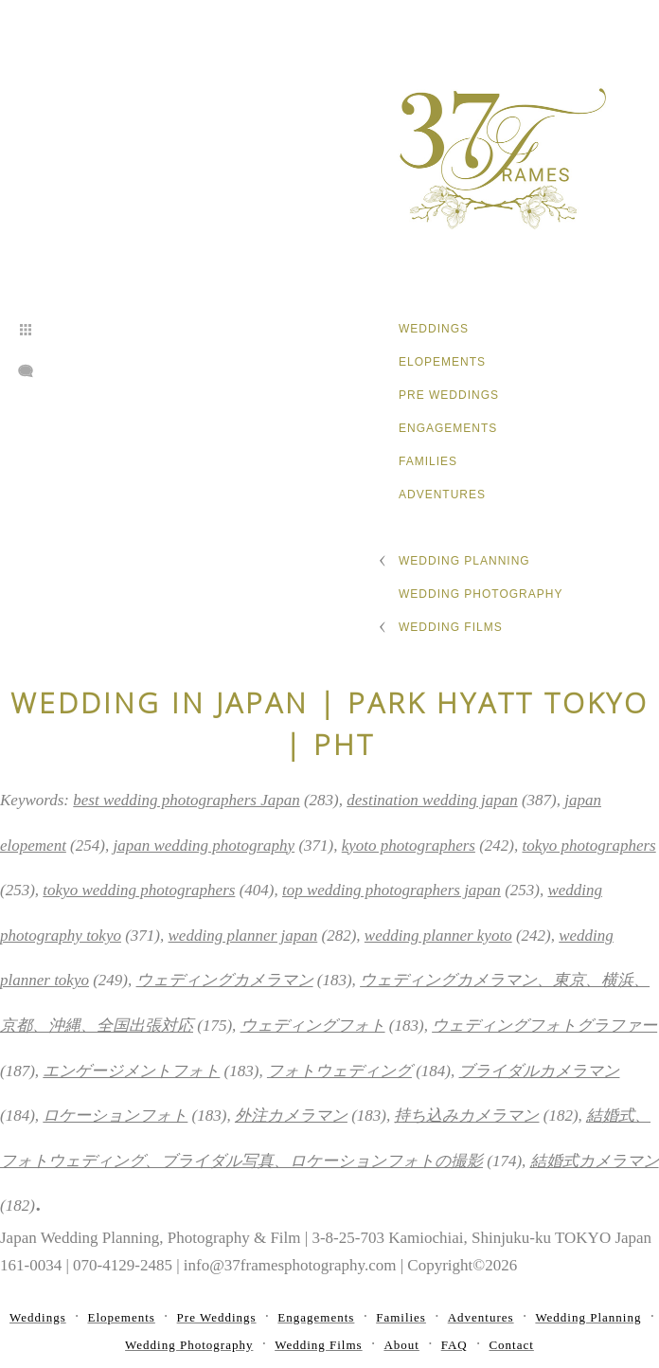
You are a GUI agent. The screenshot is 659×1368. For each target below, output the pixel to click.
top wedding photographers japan (391, 890)
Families (428, 461)
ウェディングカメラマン (224, 980)
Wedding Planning (464, 560)
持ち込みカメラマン (466, 1116)
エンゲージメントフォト (131, 1071)
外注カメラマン (291, 1116)
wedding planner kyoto (438, 936)
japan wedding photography (203, 846)
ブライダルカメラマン (538, 1071)
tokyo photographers (589, 846)
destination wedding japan (432, 800)
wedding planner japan (243, 936)
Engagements (448, 428)
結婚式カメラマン (594, 1161)
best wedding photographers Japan (186, 800)
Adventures (442, 494)
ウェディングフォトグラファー (544, 1026)
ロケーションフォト (115, 1116)
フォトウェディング (339, 1071)
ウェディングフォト (312, 1026)
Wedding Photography (480, 594)
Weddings (434, 328)
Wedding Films (451, 627)
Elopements (442, 362)
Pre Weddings (449, 395)
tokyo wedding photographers (139, 890)
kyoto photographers (408, 846)
